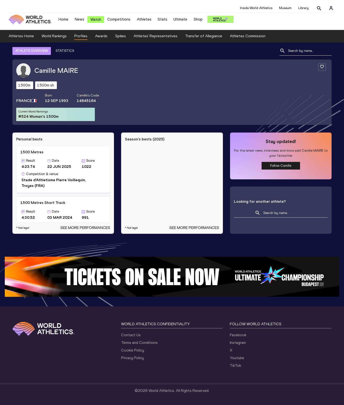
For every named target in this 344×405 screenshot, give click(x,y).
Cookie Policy (132, 350)
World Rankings (54, 36)
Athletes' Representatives (155, 36)
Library (303, 8)
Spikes (120, 36)
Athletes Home (21, 36)
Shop (198, 19)
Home (63, 19)
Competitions (118, 19)
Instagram (238, 342)
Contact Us (131, 335)
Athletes (144, 19)
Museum (285, 8)
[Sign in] (331, 8)
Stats (162, 19)
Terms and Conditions (139, 342)
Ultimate (180, 19)
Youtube (237, 358)
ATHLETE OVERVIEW (31, 51)
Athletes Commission (247, 36)
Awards (101, 36)
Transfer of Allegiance (203, 36)
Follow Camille (280, 166)
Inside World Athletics (256, 8)
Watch (96, 19)
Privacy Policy (132, 358)
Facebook (238, 335)
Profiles (80, 36)
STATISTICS (65, 51)
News (79, 19)
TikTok (235, 365)
